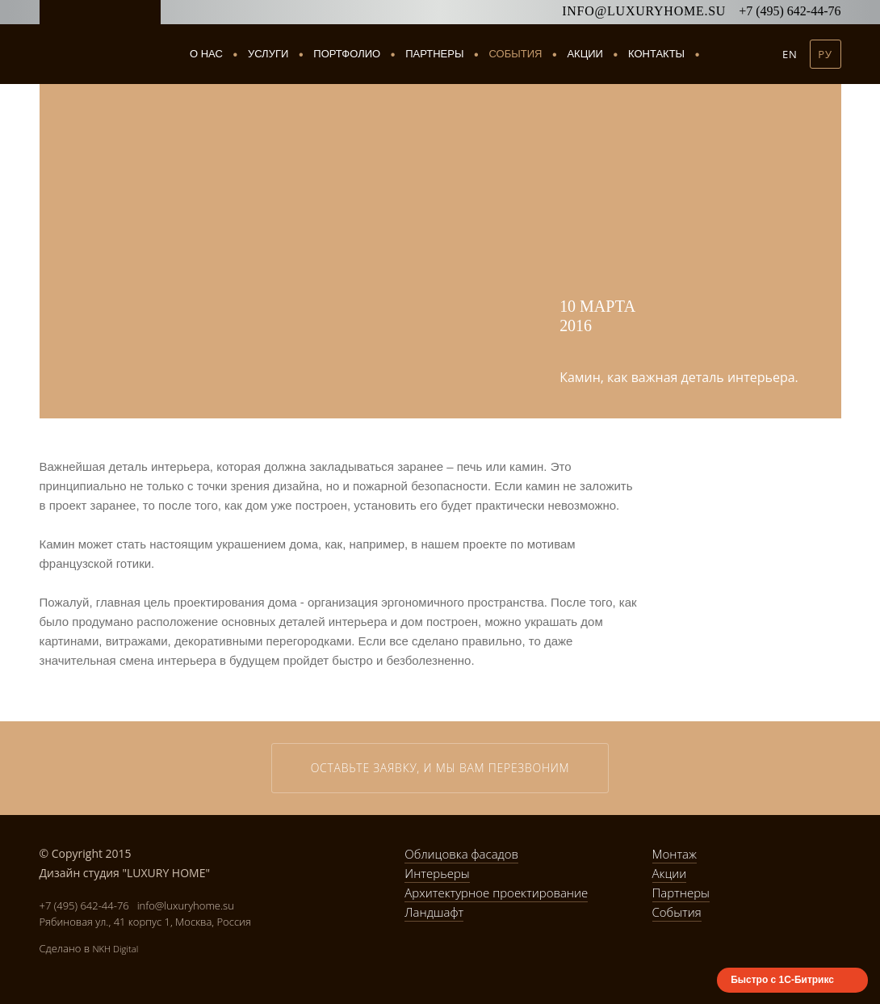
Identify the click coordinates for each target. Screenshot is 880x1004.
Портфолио (346, 54)
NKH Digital (115, 949)
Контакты (656, 54)
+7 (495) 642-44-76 (789, 11)
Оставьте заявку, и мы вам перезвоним (440, 767)
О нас (206, 54)
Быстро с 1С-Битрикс (782, 979)
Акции (585, 54)
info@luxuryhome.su (644, 11)
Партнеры (434, 54)
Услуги (267, 54)
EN (790, 54)
